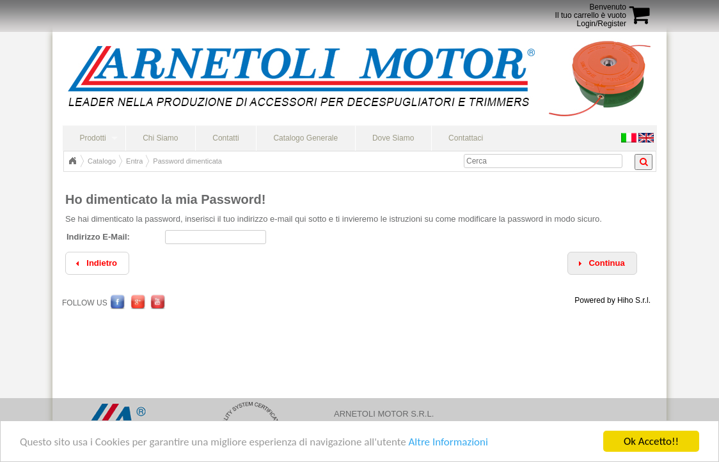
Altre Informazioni (447, 442)
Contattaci (465, 138)
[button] (602, 263)
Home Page (72, 161)
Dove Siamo (393, 138)
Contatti (225, 138)
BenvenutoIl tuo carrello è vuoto (590, 11)
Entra (134, 161)
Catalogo (102, 161)
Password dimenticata (187, 161)
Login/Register (601, 23)
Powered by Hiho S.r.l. (612, 300)
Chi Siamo (160, 138)
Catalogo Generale (305, 138)
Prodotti (92, 138)
